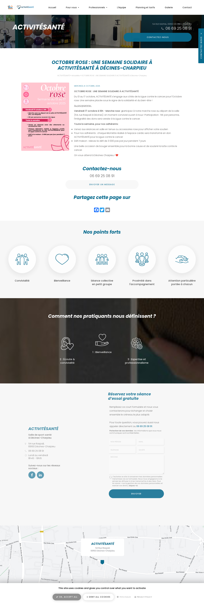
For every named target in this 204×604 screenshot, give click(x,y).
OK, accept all (66, 597)
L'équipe (131, 7)
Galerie (173, 7)
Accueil (70, 7)
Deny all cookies (98, 597)
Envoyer (136, 493)
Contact (188, 7)
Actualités (76, 75)
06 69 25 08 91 (178, 28)
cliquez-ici (133, 485)
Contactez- (172, 37)
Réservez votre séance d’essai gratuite (129, 396)
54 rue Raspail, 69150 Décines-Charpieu (172, 24)
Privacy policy (143, 597)
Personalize (124, 597)
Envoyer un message (102, 184)
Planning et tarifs (152, 7)
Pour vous (87, 7)
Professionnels (110, 7)
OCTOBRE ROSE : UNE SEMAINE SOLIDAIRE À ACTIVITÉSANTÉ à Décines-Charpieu (114, 75)
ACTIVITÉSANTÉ (63, 75)
